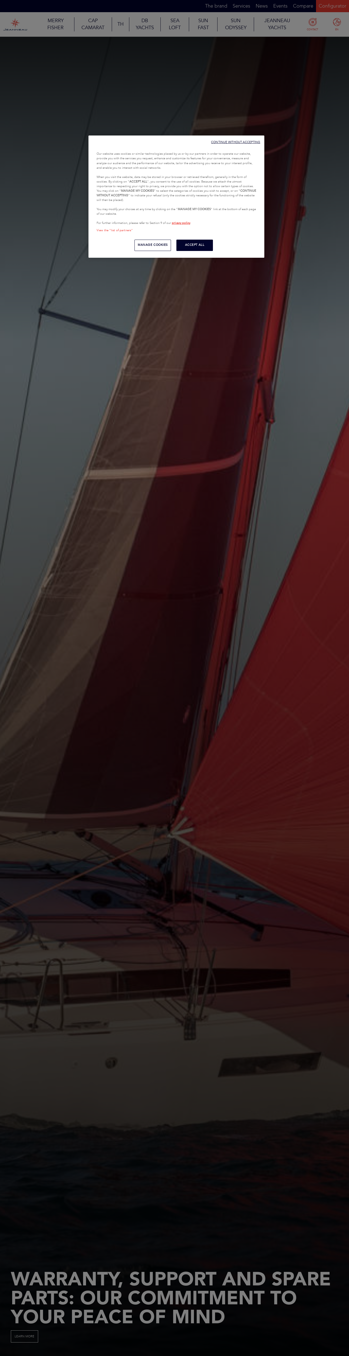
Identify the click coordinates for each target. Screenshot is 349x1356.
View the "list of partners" (115, 230)
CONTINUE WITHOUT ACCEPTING (235, 142)
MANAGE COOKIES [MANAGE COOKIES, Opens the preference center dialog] (153, 245)
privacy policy (181, 223)
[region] (176, 196)
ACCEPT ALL (195, 245)
